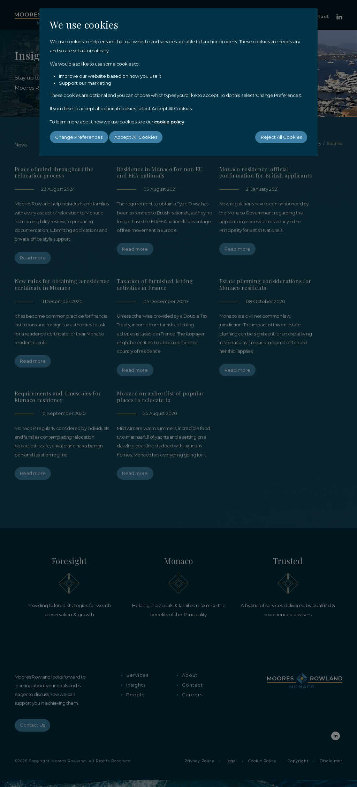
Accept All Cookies (135, 137)
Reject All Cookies (281, 137)
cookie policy (169, 121)
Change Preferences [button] (78, 137)
